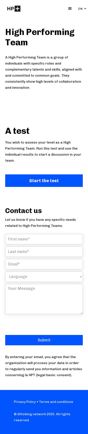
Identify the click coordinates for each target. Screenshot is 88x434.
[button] (70, 8)
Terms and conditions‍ (55, 402)
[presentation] (38, 324)
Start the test (44, 180)
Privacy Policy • (26, 402)
